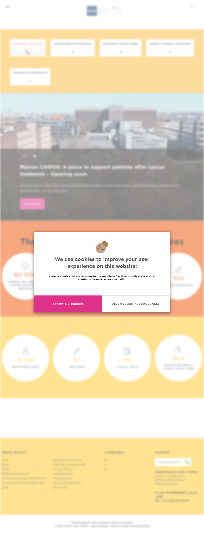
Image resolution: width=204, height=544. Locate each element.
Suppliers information (68, 460)
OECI (5, 487)
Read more (102, 287)
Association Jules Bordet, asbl (23, 482)
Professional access (15, 473)
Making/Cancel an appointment (73, 44)
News (6, 464)
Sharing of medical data (69, 464)
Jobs (5, 460)
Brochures (60, 487)
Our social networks (67, 482)
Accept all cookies (68, 303)
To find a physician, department (23, 478)
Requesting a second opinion (120, 44)
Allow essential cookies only (136, 303)
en (193, 6)
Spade (125, 525)
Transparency (62, 478)
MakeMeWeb (142, 525)
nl (105, 469)
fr (105, 464)
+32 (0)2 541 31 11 (174, 462)
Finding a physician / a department (170, 44)
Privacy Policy (62, 469)
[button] (24, 156)
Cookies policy (63, 473)
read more (32, 203)
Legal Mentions (99, 525)
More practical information (30, 72)
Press (5, 469)
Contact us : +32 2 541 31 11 (27, 44)
